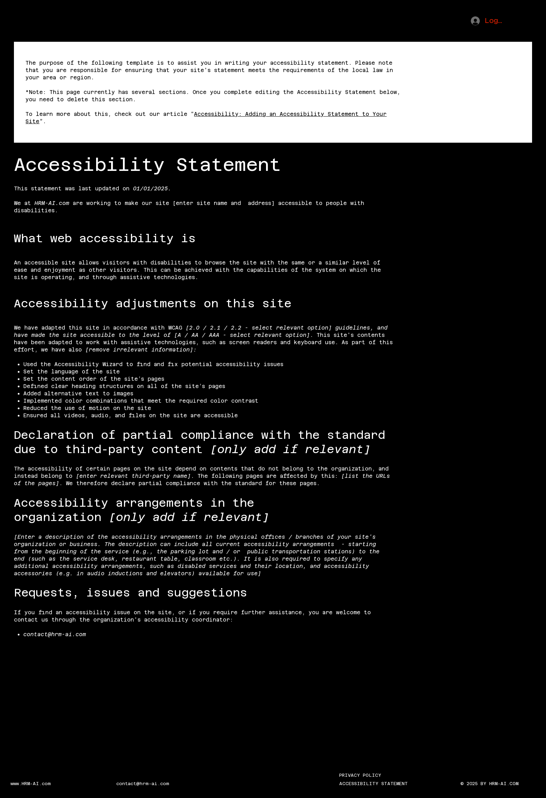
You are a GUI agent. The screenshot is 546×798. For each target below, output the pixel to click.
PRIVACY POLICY (360, 775)
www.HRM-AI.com (30, 783)
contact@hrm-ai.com (54, 634)
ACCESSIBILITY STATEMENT (373, 783)
